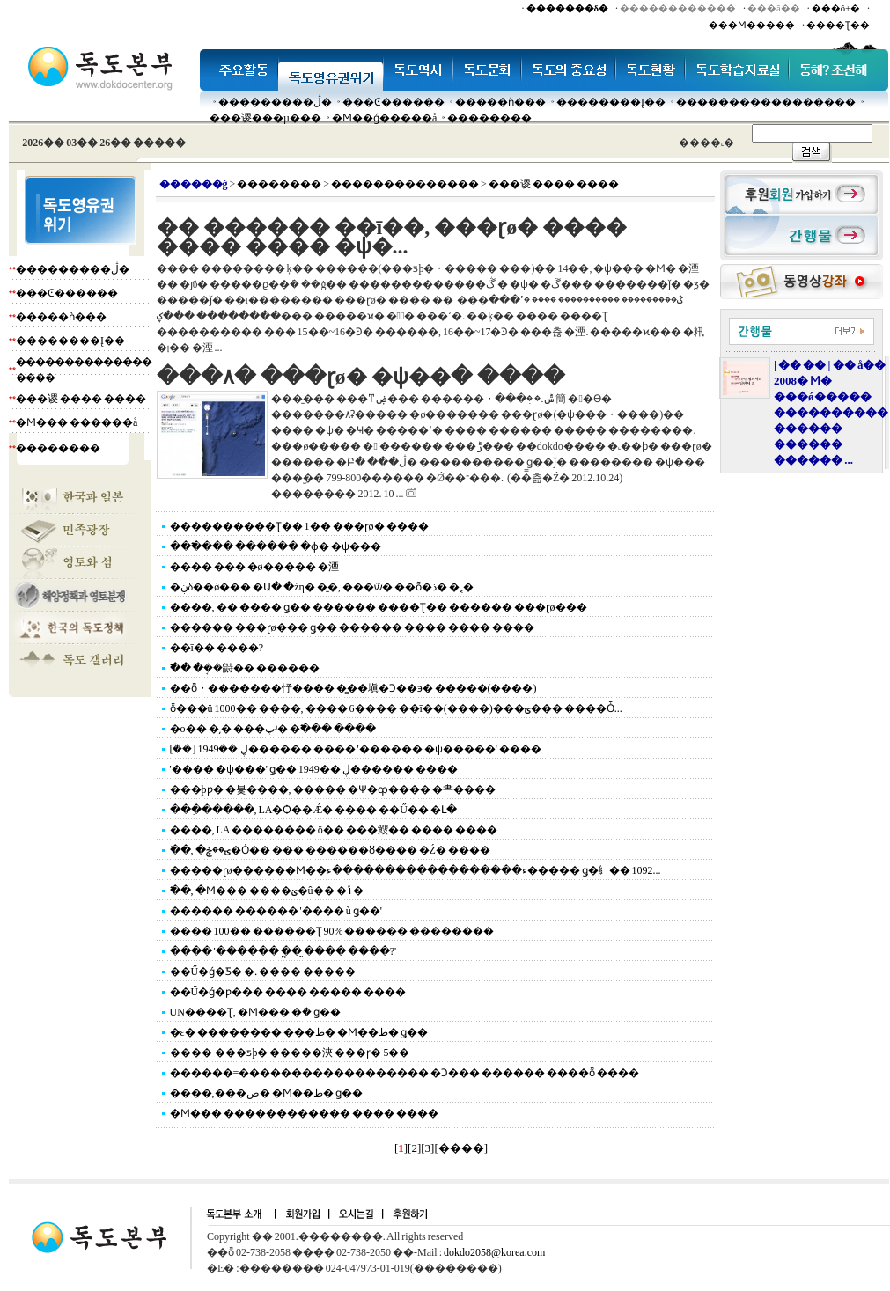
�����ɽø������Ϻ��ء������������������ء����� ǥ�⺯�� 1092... (415, 870)
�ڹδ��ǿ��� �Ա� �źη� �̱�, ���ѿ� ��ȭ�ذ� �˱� (322, 587)
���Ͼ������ (393, 102)
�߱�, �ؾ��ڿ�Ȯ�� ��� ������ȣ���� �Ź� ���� (330, 850)
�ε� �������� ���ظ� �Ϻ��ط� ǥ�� (299, 1032)
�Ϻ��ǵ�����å (384, 118)
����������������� (766, 102)
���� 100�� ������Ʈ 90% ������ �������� (332, 931)
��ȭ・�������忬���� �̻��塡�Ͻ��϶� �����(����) (353, 688)
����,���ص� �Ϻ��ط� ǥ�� (266, 1093)
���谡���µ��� (265, 118)
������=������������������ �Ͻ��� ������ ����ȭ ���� (405, 1073)
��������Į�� (611, 102)
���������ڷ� (275, 102)
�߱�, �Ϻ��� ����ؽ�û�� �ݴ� (267, 890)
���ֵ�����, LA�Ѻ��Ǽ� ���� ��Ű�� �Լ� (313, 809)
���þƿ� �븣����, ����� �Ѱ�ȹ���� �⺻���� (333, 789)
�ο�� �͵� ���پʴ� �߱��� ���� (273, 729)
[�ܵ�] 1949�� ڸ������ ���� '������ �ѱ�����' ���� (355, 749)
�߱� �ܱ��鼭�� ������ (245, 668)
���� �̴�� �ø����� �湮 (254, 567)
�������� (489, 118)
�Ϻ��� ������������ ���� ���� (304, 1113)
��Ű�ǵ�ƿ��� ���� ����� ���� (288, 992)
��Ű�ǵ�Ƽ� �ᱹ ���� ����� (263, 971)
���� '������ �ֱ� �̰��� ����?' (283, 951)
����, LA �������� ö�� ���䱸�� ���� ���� (333, 830)
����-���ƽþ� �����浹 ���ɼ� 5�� (290, 1052)
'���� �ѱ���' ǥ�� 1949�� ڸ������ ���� (314, 769)
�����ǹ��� (500, 102)
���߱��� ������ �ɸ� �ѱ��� (275, 546)
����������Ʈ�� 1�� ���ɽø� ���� (299, 526)
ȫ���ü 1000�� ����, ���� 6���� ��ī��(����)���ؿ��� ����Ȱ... (396, 708)
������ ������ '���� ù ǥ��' (276, 911)
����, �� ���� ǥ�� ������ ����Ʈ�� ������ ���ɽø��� (378, 607)
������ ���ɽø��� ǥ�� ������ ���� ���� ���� (352, 627)
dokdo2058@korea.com (494, 1252)
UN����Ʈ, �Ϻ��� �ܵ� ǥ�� (255, 1012)
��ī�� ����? (217, 648)
